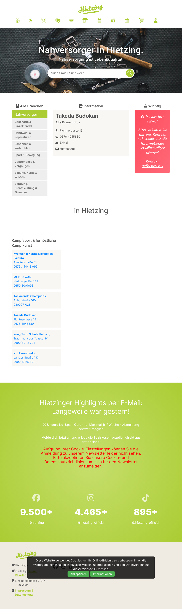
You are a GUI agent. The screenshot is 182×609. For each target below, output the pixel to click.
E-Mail (64, 142)
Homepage (67, 148)
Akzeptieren (78, 574)
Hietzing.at (91, 9)
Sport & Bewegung (27, 155)
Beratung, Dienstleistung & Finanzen (26, 188)
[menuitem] (91, 21)
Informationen (102, 574)
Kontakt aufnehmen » (152, 164)
